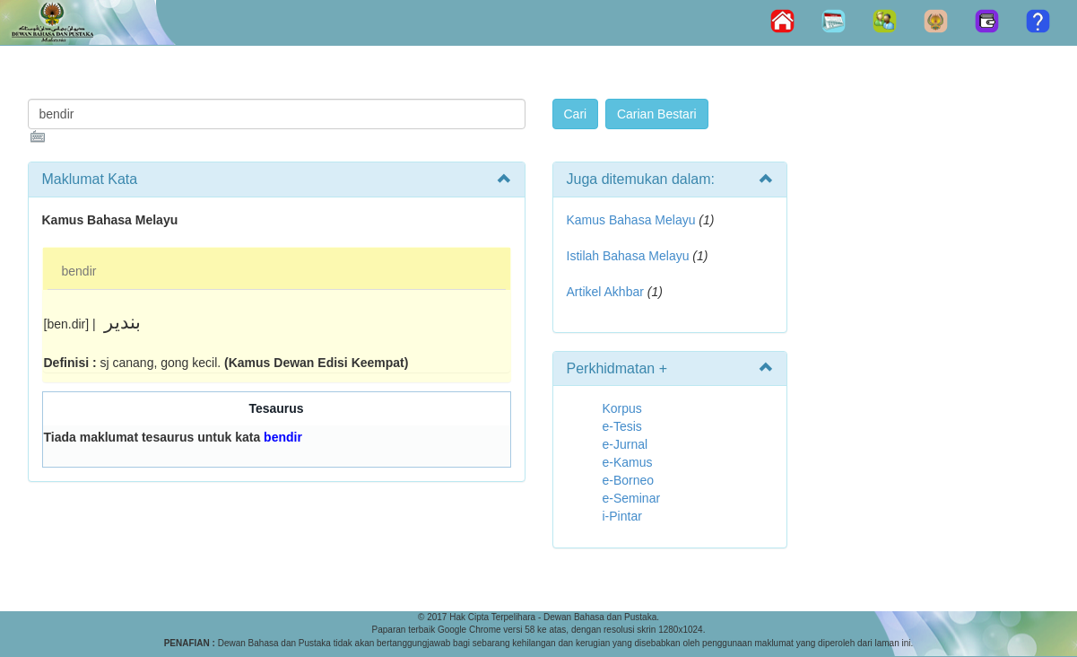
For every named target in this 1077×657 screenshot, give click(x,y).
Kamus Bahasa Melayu (633, 220)
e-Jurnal (625, 444)
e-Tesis (622, 426)
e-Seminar (632, 498)
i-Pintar (622, 516)
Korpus (622, 408)
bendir (79, 271)
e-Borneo (629, 480)
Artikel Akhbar (605, 292)
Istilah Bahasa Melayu (628, 256)
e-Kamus (628, 462)
